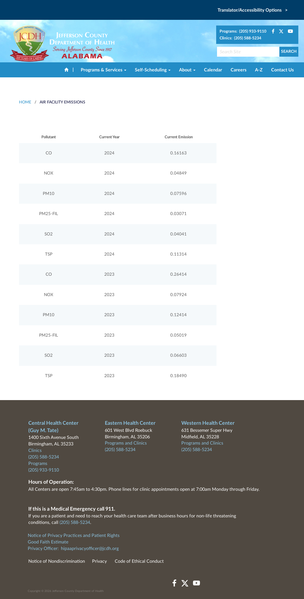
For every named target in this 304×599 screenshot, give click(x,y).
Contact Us (282, 70)
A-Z (259, 70)
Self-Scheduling (153, 70)
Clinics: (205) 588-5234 (240, 38)
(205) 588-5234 (43, 457)
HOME (25, 102)
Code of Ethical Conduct (139, 561)
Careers (238, 70)
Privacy (99, 561)
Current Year (109, 137)
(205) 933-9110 (43, 470)
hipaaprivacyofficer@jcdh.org (90, 548)
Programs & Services (103, 70)
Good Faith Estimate (48, 542)
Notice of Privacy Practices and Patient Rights (74, 535)
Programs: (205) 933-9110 (243, 31)
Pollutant (48, 137)
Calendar (213, 70)
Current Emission (179, 137)
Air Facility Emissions (62, 102)
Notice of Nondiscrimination (56, 561)
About (187, 70)
